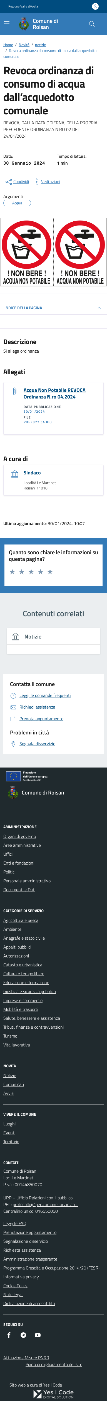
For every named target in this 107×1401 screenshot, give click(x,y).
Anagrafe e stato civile (24, 938)
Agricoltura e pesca (20, 920)
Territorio (11, 1141)
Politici (9, 871)
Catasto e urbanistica (22, 964)
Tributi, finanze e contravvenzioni (33, 1027)
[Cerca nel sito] (92, 24)
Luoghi (9, 1123)
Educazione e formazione (26, 982)
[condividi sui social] (16, 181)
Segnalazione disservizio (25, 1241)
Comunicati (13, 1084)
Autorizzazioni (16, 955)
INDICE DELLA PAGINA (53, 308)
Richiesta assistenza (22, 1250)
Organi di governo (19, 836)
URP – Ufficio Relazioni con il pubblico (38, 1197)
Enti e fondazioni (18, 863)
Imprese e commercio (23, 1000)
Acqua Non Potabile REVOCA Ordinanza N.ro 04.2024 (55, 393)
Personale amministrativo (27, 880)
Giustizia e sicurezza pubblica (29, 991)
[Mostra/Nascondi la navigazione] (6, 23)
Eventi (9, 1132)
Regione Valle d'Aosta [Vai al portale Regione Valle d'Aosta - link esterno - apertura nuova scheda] (23, 6)
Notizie (9, 1075)
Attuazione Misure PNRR (26, 1357)
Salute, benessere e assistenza (31, 1018)
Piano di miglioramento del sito (54, 1364)
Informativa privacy (21, 1276)
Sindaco (32, 472)
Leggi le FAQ (14, 1223)
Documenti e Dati (19, 889)
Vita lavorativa (16, 1044)
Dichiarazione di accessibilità (29, 1303)
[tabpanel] (53, 644)
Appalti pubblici (17, 947)
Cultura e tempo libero (23, 973)
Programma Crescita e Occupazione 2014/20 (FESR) (51, 1267)
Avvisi (8, 1093)
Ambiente (12, 929)
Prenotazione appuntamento (29, 1232)
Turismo (10, 1036)
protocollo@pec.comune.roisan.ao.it (45, 1204)
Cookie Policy (15, 1285)
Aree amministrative (22, 845)
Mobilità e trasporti (20, 1009)
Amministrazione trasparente (30, 1259)
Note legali (13, 1294)
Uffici (8, 854)
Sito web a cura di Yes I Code (35, 1385)
